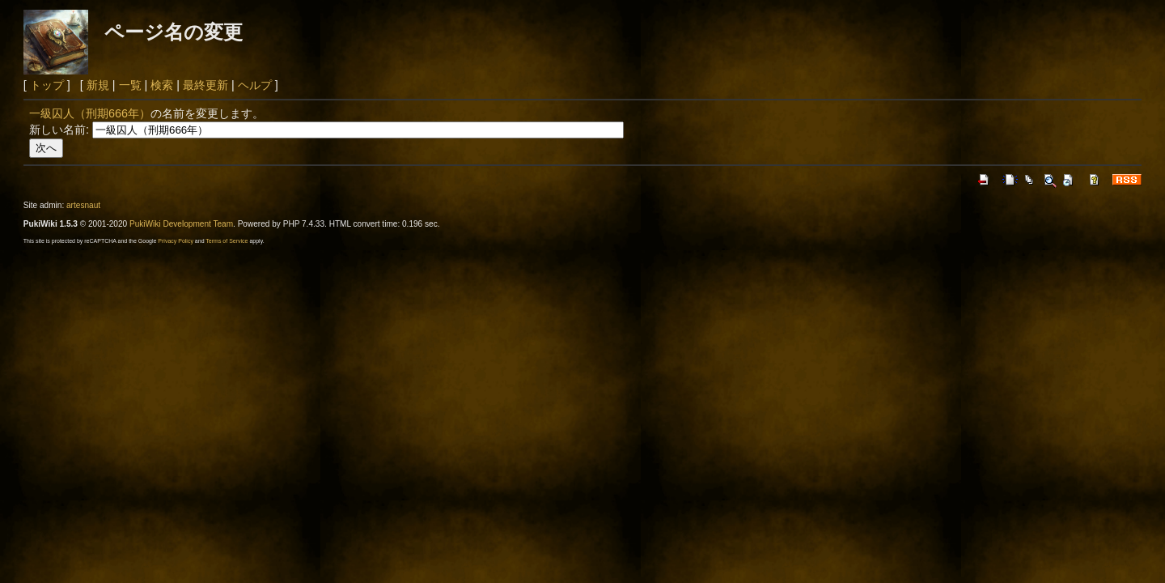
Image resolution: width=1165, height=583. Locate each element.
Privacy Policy (175, 241)
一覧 (130, 85)
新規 (98, 85)
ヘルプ (255, 85)
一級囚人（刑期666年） (89, 113)
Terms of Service (226, 241)
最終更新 (205, 85)
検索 (161, 85)
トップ (47, 85)
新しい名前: (59, 129)
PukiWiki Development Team (181, 223)
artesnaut (83, 205)
